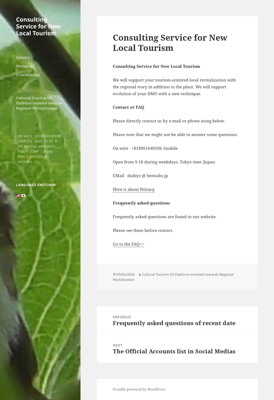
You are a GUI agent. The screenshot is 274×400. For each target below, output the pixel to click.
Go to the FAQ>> (128, 244)
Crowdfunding (28, 75)
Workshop (24, 66)
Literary (23, 57)
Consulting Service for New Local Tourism (38, 26)
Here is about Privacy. (134, 189)
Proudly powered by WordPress (139, 389)
